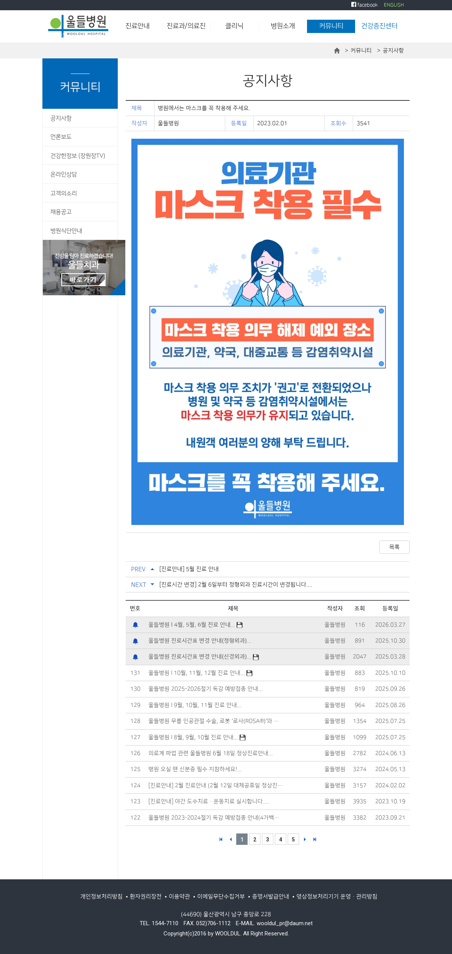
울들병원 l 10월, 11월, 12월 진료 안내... (200, 673)
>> (314, 839)
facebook (364, 5)
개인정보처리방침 (101, 896)
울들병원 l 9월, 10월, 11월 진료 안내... (195, 705)
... (195, 625)
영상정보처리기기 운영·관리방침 (336, 896)
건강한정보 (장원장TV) (77, 156)
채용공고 (61, 212)
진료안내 (137, 26)
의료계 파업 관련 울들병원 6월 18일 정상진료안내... (210, 753)
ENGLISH (394, 5)
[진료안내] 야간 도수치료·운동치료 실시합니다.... (208, 801)
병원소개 (283, 26)
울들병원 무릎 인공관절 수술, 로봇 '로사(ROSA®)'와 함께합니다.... (216, 721)
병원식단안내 (66, 231)
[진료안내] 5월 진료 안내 (189, 569)
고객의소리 (63, 193)
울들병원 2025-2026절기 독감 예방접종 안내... (205, 689)
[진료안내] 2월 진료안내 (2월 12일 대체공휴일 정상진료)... (216, 785)
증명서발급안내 (270, 896)
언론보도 (61, 137)
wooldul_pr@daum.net (285, 923)
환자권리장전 (146, 896)
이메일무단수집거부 (221, 896)
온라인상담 (63, 174)
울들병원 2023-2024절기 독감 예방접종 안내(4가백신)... (216, 818)
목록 (394, 547)
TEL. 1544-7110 (159, 923)
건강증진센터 (379, 26)
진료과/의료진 (186, 26)
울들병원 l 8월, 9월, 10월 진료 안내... (197, 737)
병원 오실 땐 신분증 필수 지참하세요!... (195, 769)
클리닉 (234, 26)
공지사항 (61, 118)
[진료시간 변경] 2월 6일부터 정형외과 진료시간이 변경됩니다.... (235, 584)
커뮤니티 (331, 26)
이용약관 (179, 896)
